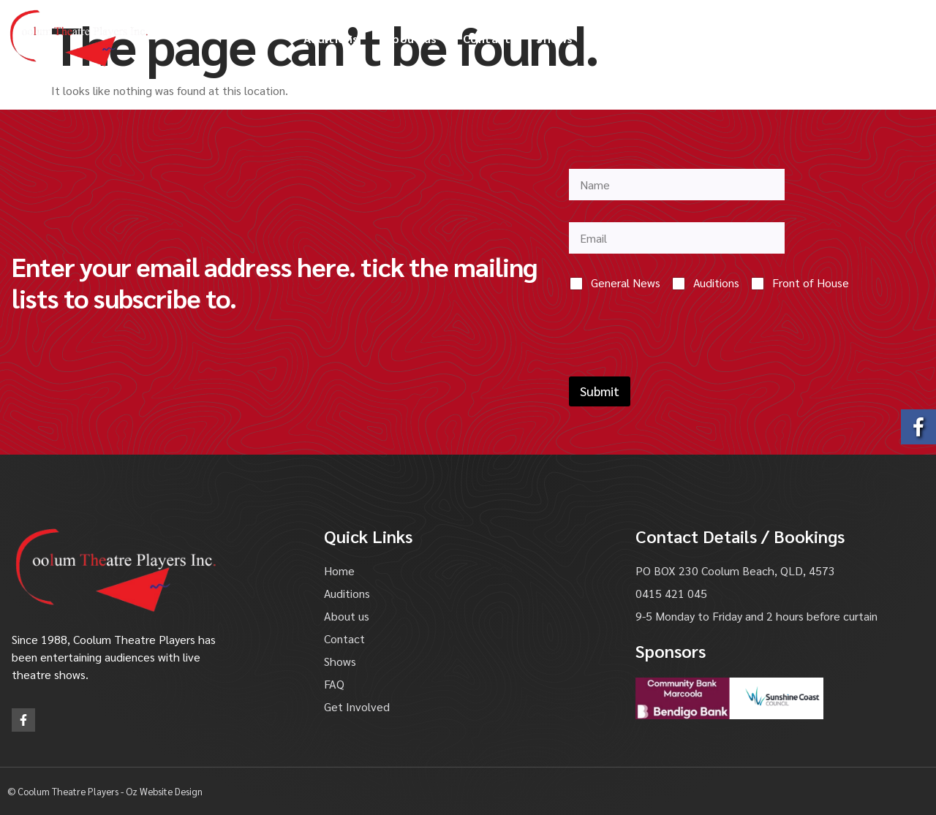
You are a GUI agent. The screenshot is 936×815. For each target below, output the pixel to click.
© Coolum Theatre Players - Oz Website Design (105, 791)
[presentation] (680, 367)
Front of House (810, 283)
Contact (487, 38)
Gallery (667, 38)
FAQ (610, 38)
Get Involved (751, 38)
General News (625, 283)
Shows (554, 38)
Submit (599, 391)
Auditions (331, 38)
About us (411, 38)
